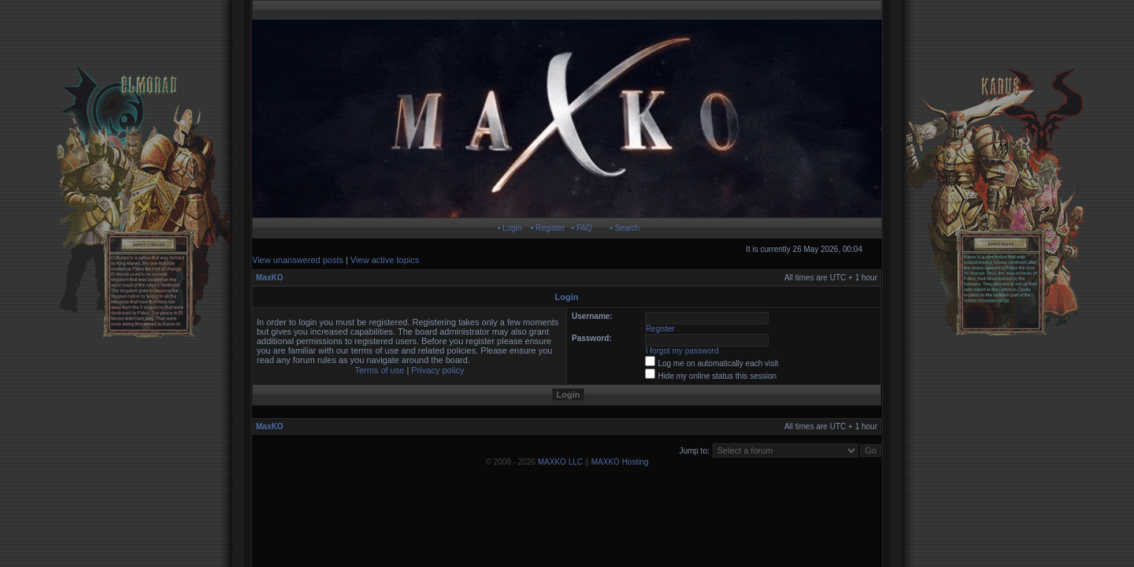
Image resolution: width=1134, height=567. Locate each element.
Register (660, 328)
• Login (510, 228)
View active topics (384, 260)
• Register (548, 228)
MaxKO (269, 277)
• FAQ (582, 228)
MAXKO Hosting (620, 462)
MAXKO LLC (560, 462)
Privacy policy (437, 370)
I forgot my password (682, 350)
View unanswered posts (297, 260)
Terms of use (379, 370)
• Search (624, 228)
